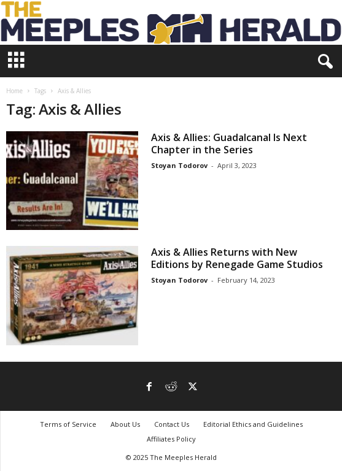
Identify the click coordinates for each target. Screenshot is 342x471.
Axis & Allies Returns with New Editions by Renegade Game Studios (237, 258)
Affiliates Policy (171, 438)
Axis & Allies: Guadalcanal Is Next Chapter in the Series (229, 143)
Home (14, 90)
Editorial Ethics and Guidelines (253, 424)
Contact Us (171, 424)
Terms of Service (68, 424)
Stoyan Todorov (179, 165)
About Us (125, 424)
